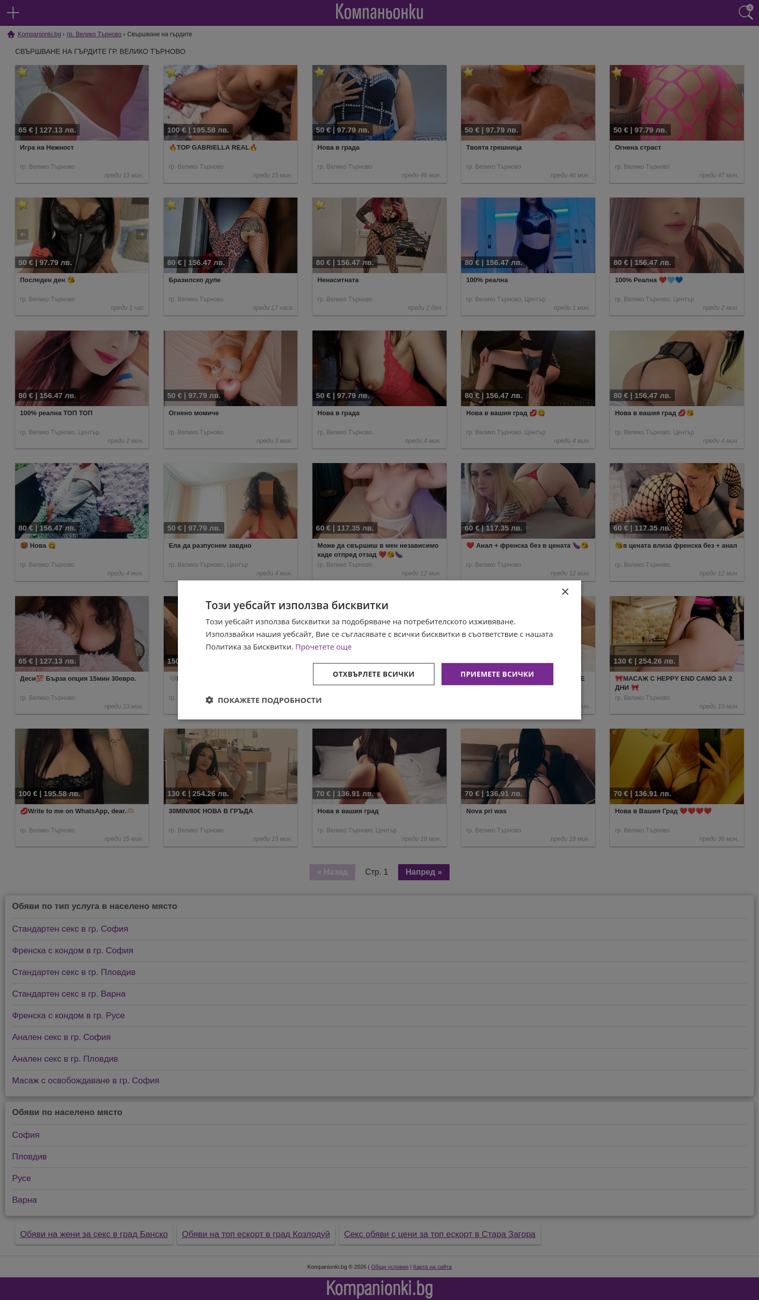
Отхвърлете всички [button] (374, 673)
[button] (264, 699)
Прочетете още (323, 646)
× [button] (564, 592)
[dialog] (379, 650)
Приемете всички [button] (497, 673)
